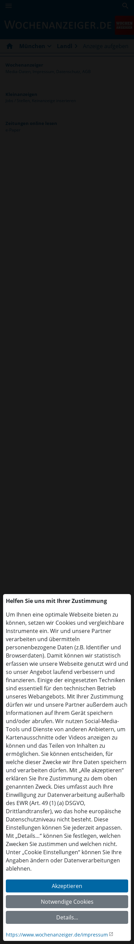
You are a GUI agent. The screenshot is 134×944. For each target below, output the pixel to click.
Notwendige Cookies (67, 901)
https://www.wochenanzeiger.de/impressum (57, 934)
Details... (67, 917)
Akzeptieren (67, 886)
